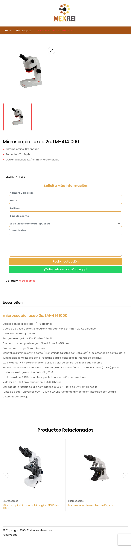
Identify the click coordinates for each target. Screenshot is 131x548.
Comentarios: (18, 230)
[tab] (13, 303)
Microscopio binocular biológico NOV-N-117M (31, 506)
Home (8, 30)
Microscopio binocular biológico (90, 505)
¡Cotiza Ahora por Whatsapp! (65, 269)
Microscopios (23, 30)
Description (13, 302)
